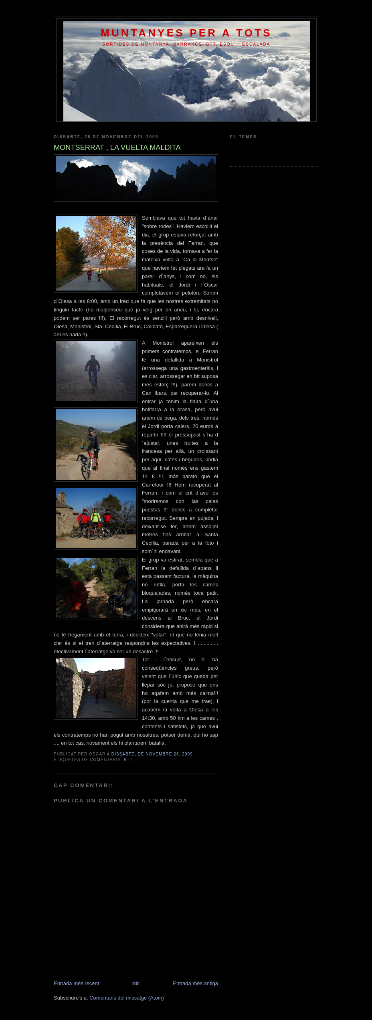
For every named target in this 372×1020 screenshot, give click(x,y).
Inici (136, 983)
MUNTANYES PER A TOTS (186, 33)
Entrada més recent (76, 983)
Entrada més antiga (195, 983)
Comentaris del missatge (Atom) (126, 998)
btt (128, 759)
